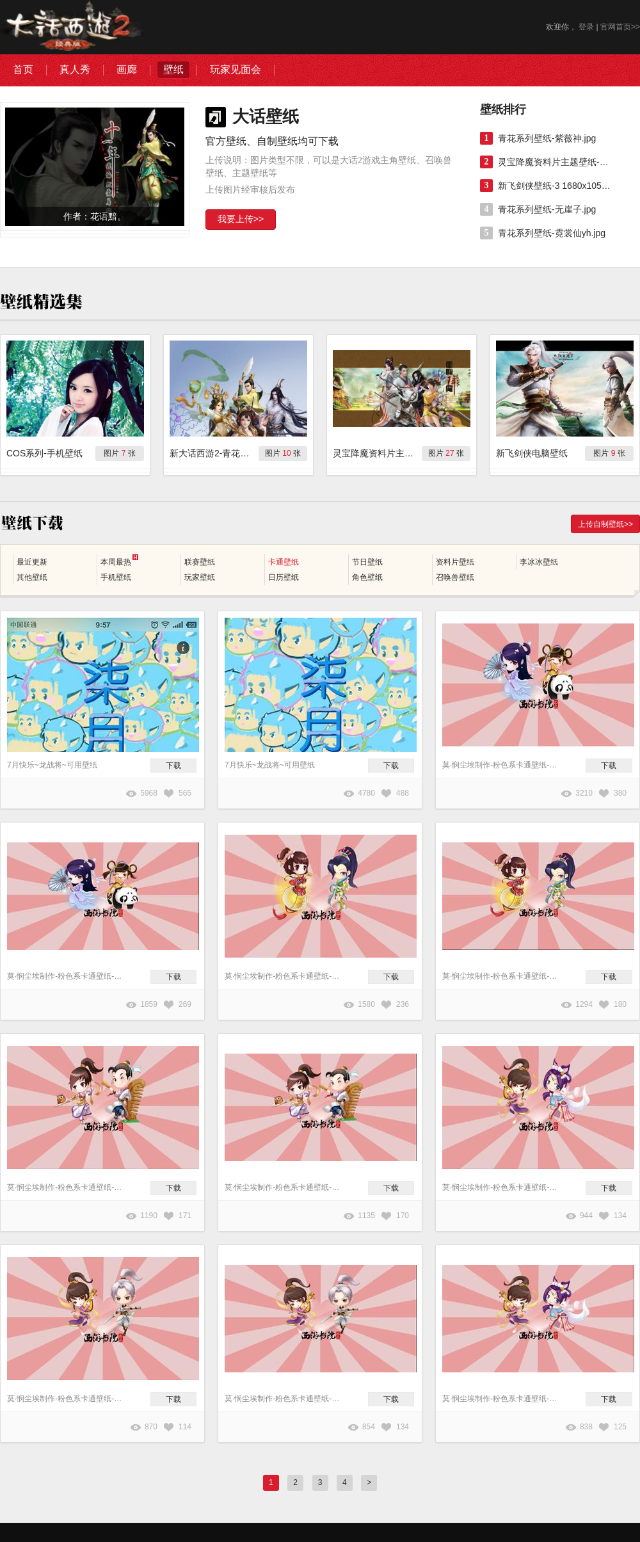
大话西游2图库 (72, 27)
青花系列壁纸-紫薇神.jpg (547, 138)
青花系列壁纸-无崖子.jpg (547, 209)
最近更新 (32, 562)
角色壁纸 (367, 577)
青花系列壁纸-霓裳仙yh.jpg (551, 233)
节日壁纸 (367, 562)
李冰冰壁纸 (539, 562)
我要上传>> (241, 219)
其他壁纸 (32, 577)
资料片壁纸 (455, 562)
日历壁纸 (283, 577)
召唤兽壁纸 (455, 577)
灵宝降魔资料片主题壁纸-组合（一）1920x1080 (555, 162)
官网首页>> (620, 26)
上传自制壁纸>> (605, 524)
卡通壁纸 (283, 562)
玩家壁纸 (199, 577)
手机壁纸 (115, 577)
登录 (586, 26)
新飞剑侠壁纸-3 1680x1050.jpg (555, 186)
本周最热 (119, 560)
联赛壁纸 (199, 562)
